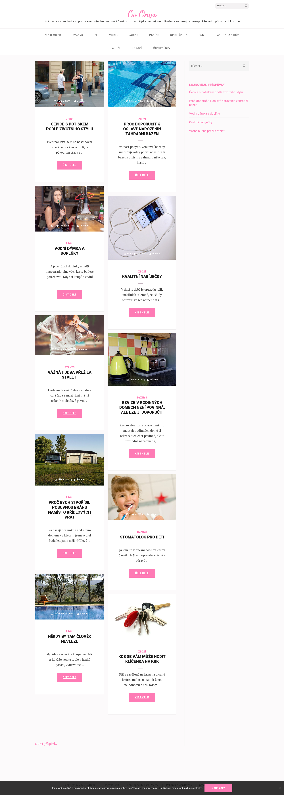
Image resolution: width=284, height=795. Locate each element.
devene (81, 101)
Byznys (77, 35)
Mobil (113, 35)
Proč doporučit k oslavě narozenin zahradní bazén (142, 129)
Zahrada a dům (228, 35)
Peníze (154, 35)
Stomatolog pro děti (142, 537)
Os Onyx (142, 14)
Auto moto (53, 35)
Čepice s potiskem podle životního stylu (216, 92)
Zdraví (137, 48)
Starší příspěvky (46, 744)
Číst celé (69, 165)
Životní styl (162, 48)
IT (95, 35)
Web (202, 35)
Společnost (179, 35)
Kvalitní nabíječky (142, 276)
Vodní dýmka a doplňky (204, 113)
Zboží (116, 48)
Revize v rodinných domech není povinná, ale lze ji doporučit (142, 407)
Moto (133, 35)
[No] (279, 788)
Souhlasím (218, 788)
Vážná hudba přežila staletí (207, 131)
